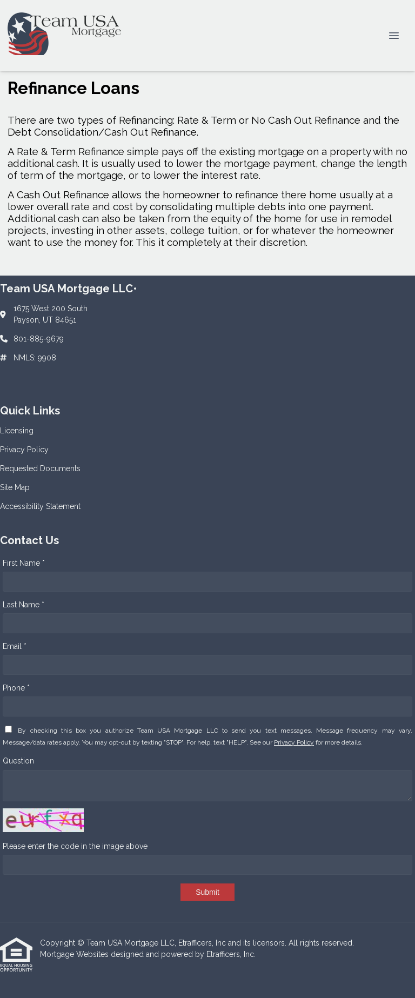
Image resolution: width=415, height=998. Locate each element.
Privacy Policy (294, 742)
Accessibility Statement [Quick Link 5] (40, 506)
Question (18, 760)
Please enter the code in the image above (75, 846)
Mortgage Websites (75, 954)
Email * (14, 646)
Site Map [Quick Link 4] (15, 487)
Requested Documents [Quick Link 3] (40, 468)
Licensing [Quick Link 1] (17, 430)
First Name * (24, 563)
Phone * (16, 688)
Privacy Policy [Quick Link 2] (24, 449)
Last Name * (23, 604)
